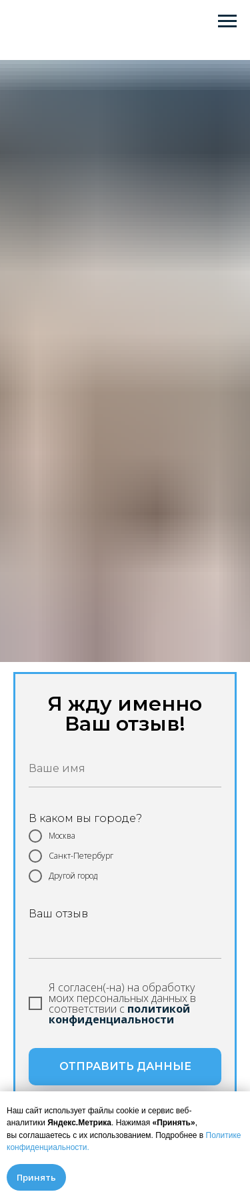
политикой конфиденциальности (119, 1014)
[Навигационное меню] (227, 21)
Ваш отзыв (58, 913)
